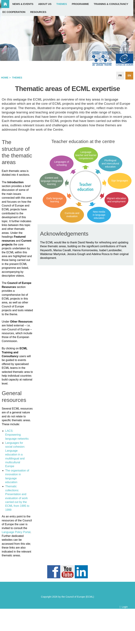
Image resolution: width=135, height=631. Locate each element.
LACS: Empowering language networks (17, 434)
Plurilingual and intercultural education (110, 163)
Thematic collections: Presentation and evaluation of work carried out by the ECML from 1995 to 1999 (17, 498)
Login (125, 606)
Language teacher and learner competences (86, 155)
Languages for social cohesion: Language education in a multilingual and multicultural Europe (15, 454)
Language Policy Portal (16, 532)
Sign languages (119, 180)
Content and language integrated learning (51, 180)
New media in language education (99, 214)
